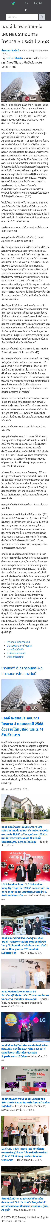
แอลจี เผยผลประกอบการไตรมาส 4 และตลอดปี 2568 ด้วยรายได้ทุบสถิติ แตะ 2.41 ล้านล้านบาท (22, 726)
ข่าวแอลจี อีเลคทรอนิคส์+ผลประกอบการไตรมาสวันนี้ (22, 671)
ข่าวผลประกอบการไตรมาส (19, 646)
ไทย (27, 3)
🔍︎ (42, 17)
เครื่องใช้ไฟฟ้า (14, 58)
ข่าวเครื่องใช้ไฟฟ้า (15, 649)
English (38, 3)
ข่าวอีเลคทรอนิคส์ (15, 657)
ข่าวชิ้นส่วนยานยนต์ (16, 653)
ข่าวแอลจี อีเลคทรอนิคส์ (18, 642)
